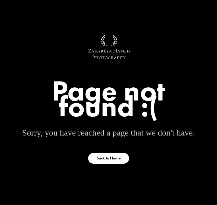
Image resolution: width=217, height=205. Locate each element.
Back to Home (108, 158)
